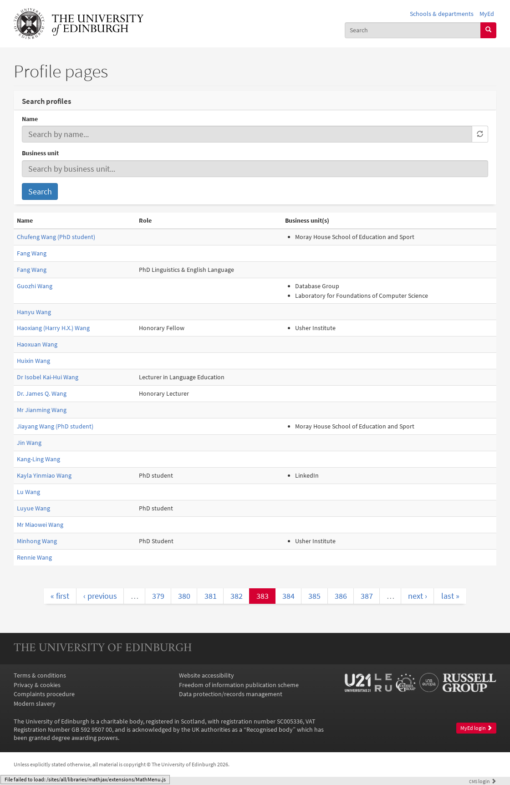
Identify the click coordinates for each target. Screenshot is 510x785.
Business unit (40, 153)
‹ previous (100, 596)
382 (236, 596)
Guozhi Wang (34, 286)
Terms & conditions (40, 675)
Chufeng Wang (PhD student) (56, 237)
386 (341, 596)
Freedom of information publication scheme (239, 685)
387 (367, 596)
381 (210, 596)
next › (417, 596)
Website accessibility (206, 675)
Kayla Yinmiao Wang (44, 475)
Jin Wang (29, 442)
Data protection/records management (230, 694)
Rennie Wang (34, 557)
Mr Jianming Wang (41, 410)
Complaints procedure (44, 694)
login (482, 781)
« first (60, 596)
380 (184, 596)
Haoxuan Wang (37, 344)
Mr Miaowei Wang (40, 524)
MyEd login (476, 727)
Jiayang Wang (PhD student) (55, 426)
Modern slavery (35, 703)
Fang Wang (31, 253)
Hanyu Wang (34, 312)
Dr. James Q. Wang (41, 393)
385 (314, 596)
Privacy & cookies (37, 685)
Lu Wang (28, 492)
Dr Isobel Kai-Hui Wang (47, 377)
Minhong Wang (37, 541)
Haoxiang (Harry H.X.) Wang (53, 328)
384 (288, 596)
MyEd (486, 14)
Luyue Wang (33, 508)
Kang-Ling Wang (38, 459)
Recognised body (269, 729)
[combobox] (413, 30)
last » (450, 596)
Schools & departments (442, 14)
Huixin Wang (33, 361)
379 (158, 596)
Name (30, 119)
